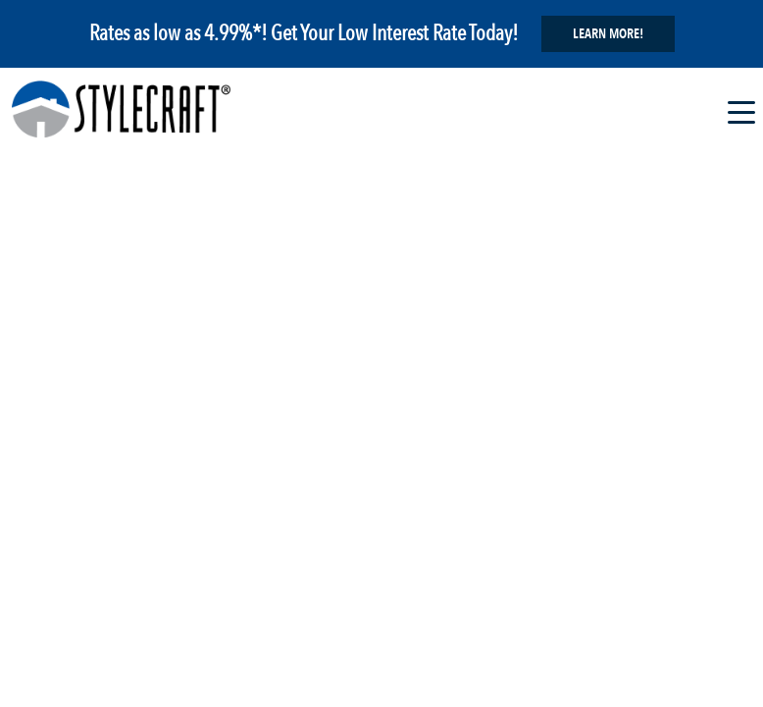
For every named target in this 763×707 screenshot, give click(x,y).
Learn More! (608, 34)
